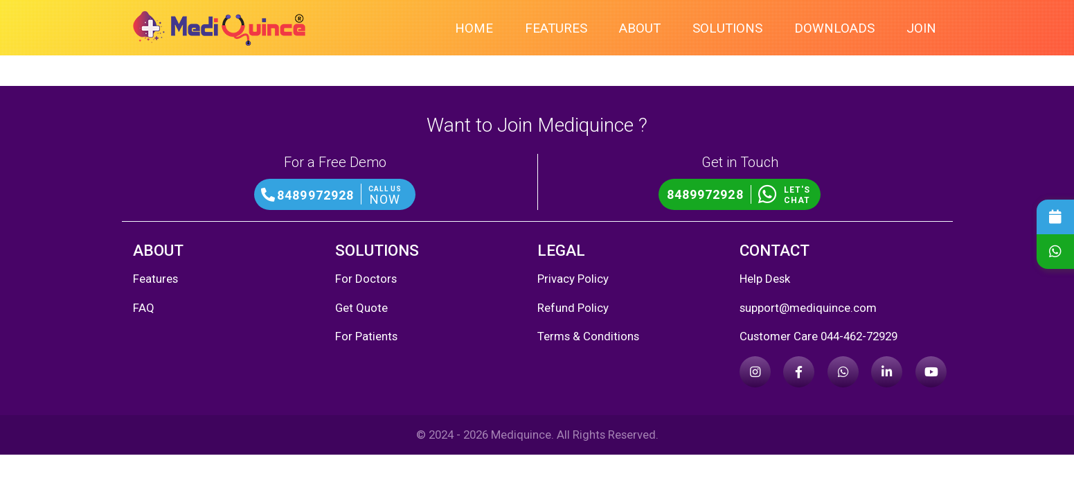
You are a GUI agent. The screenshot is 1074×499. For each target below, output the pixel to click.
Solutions (727, 28)
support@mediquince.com (808, 308)
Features (556, 28)
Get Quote (361, 308)
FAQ (143, 308)
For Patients (366, 336)
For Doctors (366, 279)
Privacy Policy (573, 279)
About (640, 28)
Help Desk (765, 279)
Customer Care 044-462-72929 (818, 336)
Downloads (834, 28)
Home (474, 28)
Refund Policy (573, 308)
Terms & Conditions (588, 336)
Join (921, 28)
